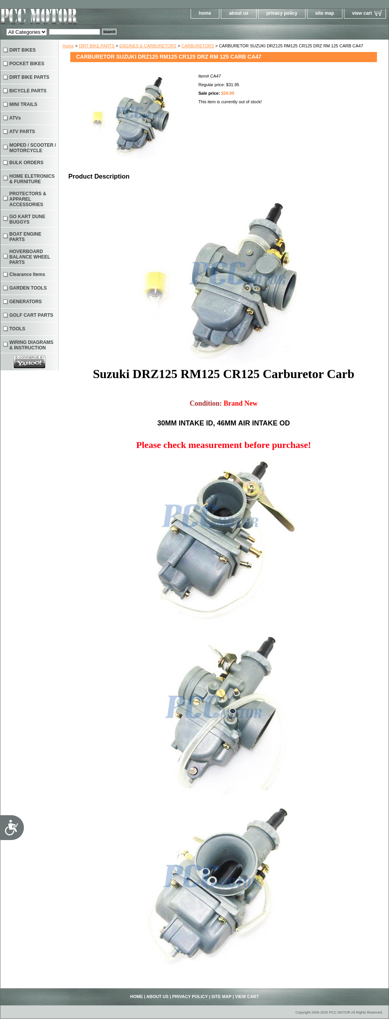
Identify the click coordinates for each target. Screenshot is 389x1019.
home (205, 13)
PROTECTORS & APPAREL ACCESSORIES (27, 199)
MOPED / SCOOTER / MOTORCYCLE (32, 147)
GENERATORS (25, 301)
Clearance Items (27, 274)
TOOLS (17, 329)
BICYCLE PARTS (28, 91)
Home (68, 45)
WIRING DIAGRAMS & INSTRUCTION (31, 345)
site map (324, 13)
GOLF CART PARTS (31, 315)
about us (238, 13)
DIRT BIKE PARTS (97, 45)
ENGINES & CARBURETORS (148, 45)
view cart (362, 13)
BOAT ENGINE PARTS (25, 236)
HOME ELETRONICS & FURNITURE (32, 179)
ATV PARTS (22, 131)
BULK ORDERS (26, 162)
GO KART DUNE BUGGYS (27, 219)
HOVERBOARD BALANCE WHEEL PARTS (29, 257)
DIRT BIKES (22, 50)
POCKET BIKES (26, 63)
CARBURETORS (197, 45)
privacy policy (281, 13)
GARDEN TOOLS (28, 288)
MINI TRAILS (23, 104)
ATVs (15, 118)
